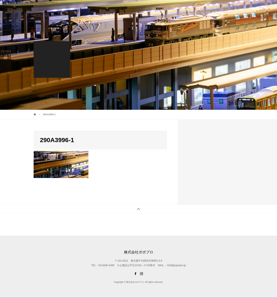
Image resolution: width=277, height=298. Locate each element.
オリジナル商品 (189, 6)
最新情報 (109, 6)
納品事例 (169, 6)
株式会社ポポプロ (48, 6)
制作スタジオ (151, 6)
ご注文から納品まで (214, 6)
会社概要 (236, 6)
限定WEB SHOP (129, 6)
